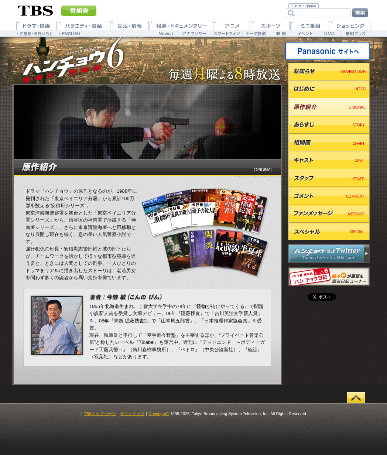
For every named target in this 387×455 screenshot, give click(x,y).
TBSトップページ (100, 413)
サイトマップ (132, 413)
